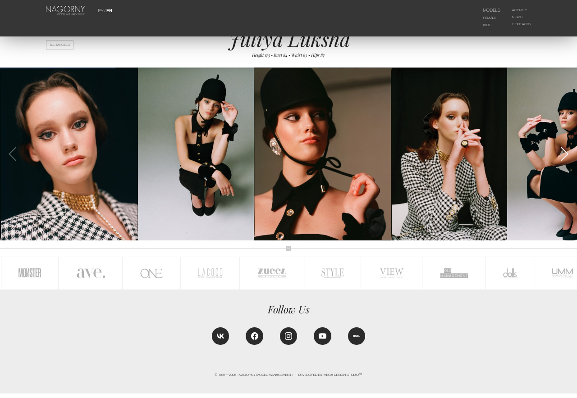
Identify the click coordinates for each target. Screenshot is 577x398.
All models (61, 45)
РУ (100, 10)
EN (109, 10)
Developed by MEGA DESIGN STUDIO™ (330, 379)
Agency (516, 10)
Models (487, 10)
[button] (564, 156)
